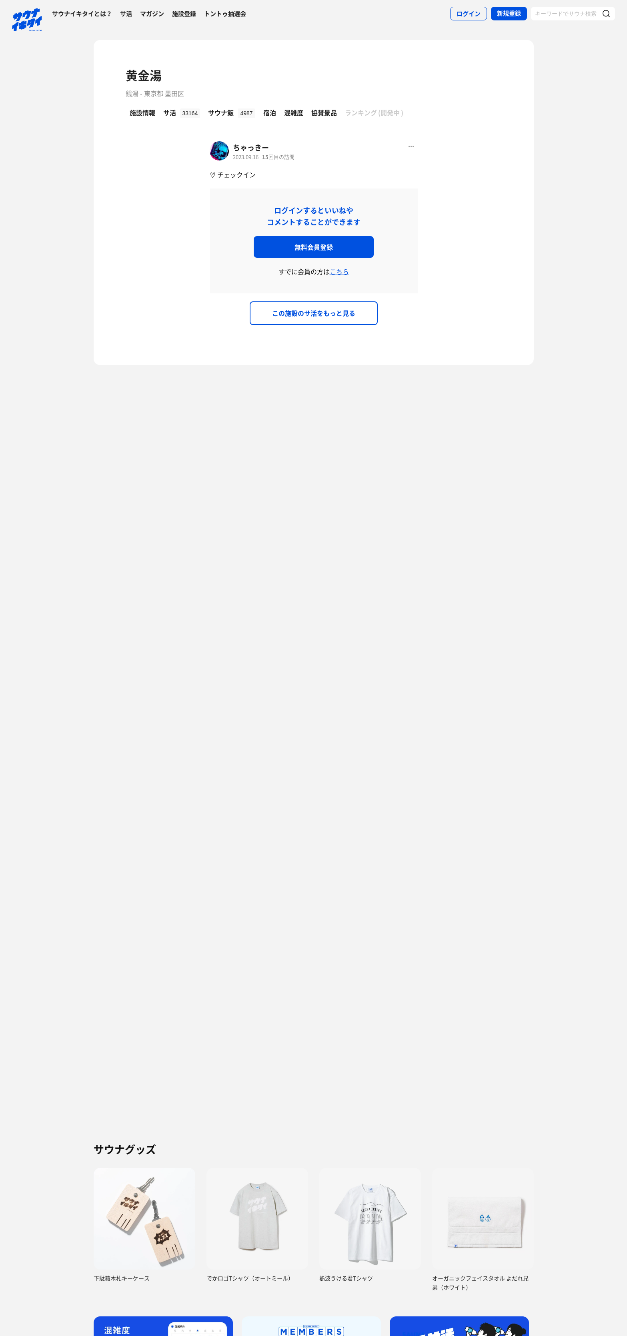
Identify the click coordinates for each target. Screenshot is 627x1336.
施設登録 (184, 13)
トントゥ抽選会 (225, 13)
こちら (339, 271)
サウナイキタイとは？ (82, 13)
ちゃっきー (251, 147)
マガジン (152, 13)
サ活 (126, 13)
